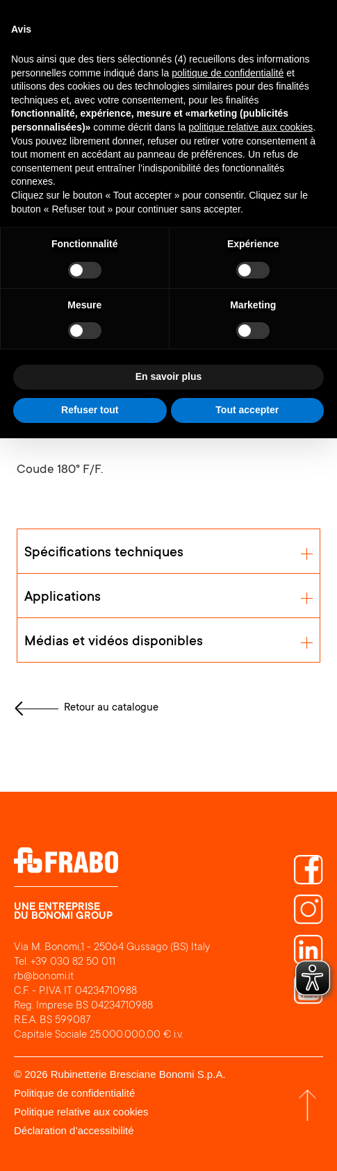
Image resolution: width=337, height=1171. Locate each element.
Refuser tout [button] (89, 409)
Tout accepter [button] (247, 409)
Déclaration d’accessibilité (74, 1130)
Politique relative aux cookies (81, 1112)
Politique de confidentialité (74, 1093)
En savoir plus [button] (168, 376)
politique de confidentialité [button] (227, 72)
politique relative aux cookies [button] (250, 127)
